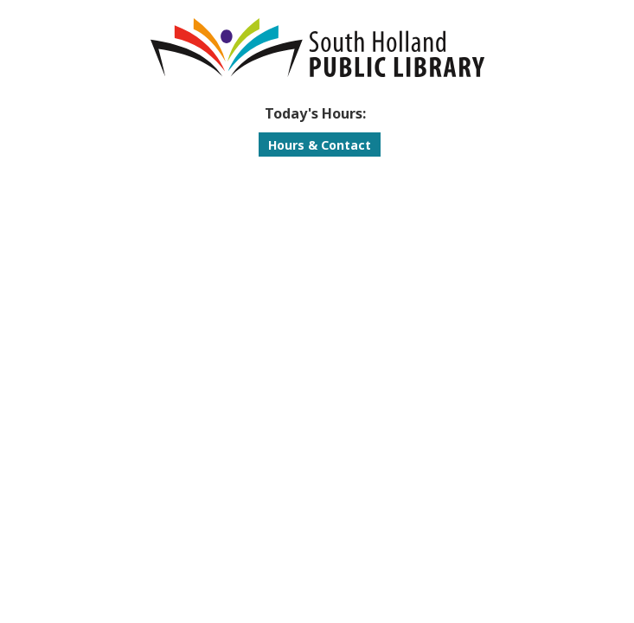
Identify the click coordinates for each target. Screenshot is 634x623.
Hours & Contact (319, 145)
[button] (315, 113)
